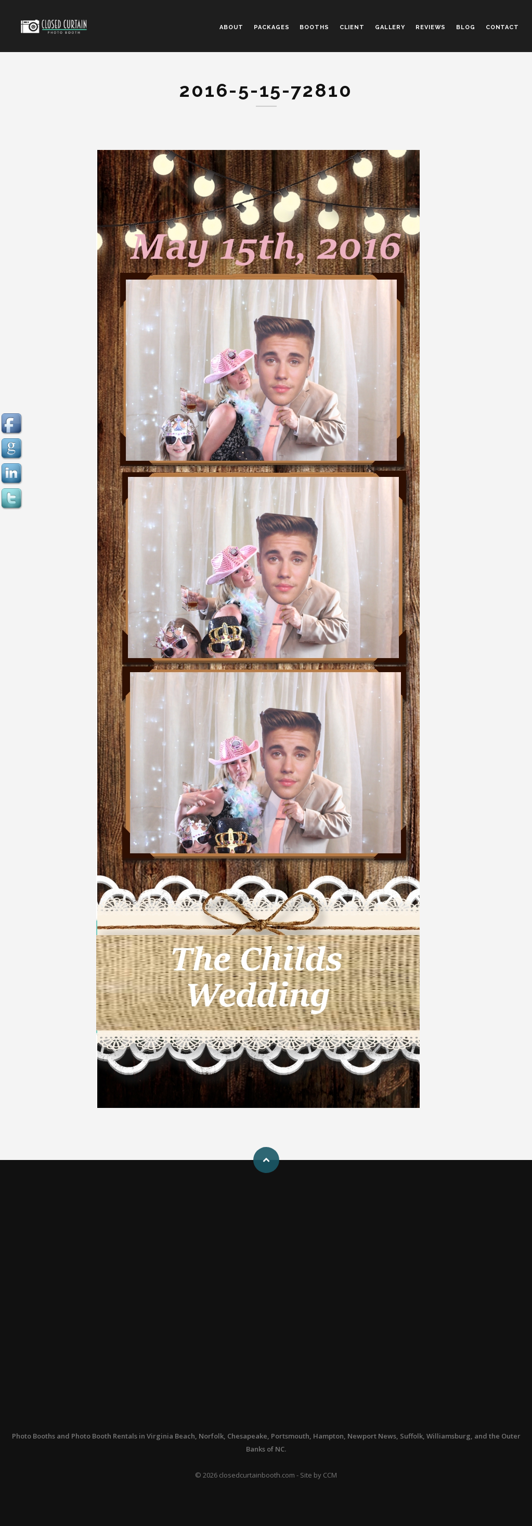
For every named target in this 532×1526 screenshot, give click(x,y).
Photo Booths (33, 1436)
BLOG (465, 27)
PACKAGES (271, 27)
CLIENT (352, 27)
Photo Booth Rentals (104, 1436)
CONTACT (502, 27)
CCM (330, 1475)
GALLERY (390, 27)
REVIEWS (431, 27)
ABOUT (231, 27)
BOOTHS (314, 27)
